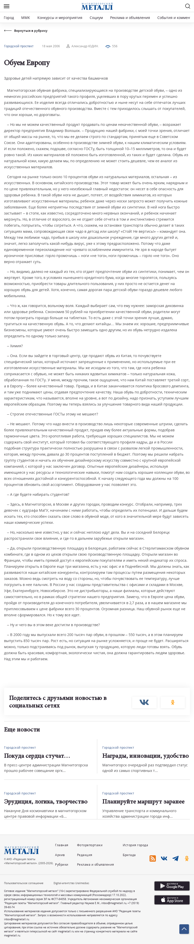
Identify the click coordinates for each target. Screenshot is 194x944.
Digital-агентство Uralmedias (71, 883)
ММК (25, 17)
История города (135, 845)
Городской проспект (19, 46)
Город (9, 17)
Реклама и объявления (130, 17)
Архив (60, 855)
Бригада (129, 855)
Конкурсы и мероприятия (60, 17)
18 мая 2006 (51, 46)
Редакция (84, 855)
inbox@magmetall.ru (113, 903)
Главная (61, 845)
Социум (96, 17)
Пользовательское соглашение (23, 883)
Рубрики (61, 864)
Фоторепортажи (90, 845)
